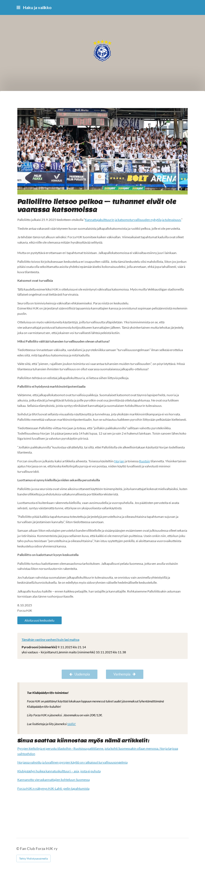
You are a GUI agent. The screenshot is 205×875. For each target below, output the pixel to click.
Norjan (119, 461)
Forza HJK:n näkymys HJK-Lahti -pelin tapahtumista (53, 788)
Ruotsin (144, 461)
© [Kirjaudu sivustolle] (18, 848)
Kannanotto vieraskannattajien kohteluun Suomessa (53, 780)
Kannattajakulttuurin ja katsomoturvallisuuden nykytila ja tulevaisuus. (133, 220)
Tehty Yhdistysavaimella (33, 858)
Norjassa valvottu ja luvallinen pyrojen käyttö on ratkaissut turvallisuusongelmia (72, 762)
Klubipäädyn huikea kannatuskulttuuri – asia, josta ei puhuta (59, 771)
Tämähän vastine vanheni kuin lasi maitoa (50, 640)
